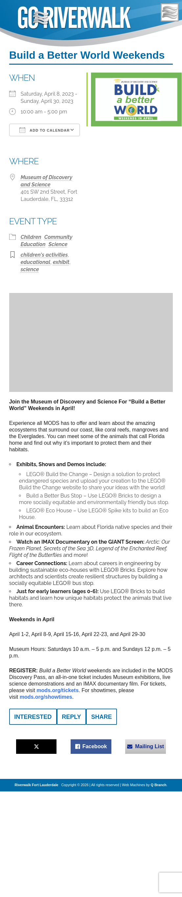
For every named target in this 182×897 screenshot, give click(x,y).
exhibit (61, 262)
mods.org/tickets (57, 690)
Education (33, 244)
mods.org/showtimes (46, 697)
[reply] (71, 717)
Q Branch (159, 785)
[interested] (33, 717)
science (30, 269)
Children (31, 237)
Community (58, 237)
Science (58, 244)
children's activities (44, 255)
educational (36, 262)
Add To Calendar (44, 130)
